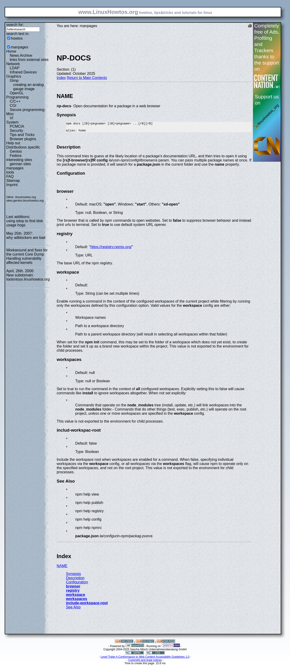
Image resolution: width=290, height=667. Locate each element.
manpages (19, 47)
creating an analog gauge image (28, 87)
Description (75, 580)
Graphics (13, 76)
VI (11, 118)
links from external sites (29, 60)
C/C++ (15, 101)
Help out (13, 143)
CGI (13, 105)
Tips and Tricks (22, 135)
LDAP (14, 68)
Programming (17, 97)
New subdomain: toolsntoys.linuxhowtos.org (28, 277)
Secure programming (27, 110)
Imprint (12, 185)
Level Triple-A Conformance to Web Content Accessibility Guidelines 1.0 (145, 659)
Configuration (77, 584)
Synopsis (73, 576)
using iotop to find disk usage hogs (24, 223)
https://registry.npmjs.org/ (111, 249)
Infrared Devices (23, 72)
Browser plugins (23, 139)
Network (13, 64)
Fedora (16, 156)
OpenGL (17, 93)
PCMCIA (17, 126)
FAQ (10, 176)
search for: (15, 25)
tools (10, 172)
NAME (62, 568)
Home (11, 51)
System (12, 122)
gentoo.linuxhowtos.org (28, 200)
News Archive (21, 55)
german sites (20, 164)
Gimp (14, 80)
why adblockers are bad (25, 238)
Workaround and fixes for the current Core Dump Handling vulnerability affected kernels (26, 256)
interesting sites (19, 160)
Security (16, 131)
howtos (17, 38)
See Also (73, 609)
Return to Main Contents (87, 78)
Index (61, 78)
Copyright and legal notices (145, 662)
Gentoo (16, 151)
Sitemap (13, 181)
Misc (10, 114)
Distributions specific (23, 147)
